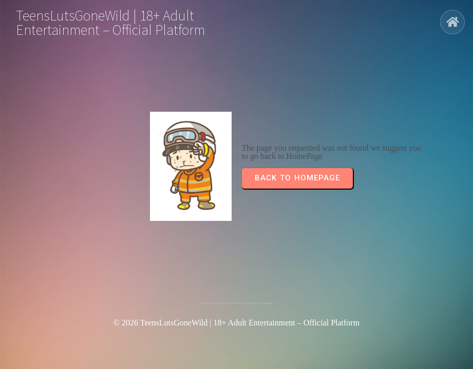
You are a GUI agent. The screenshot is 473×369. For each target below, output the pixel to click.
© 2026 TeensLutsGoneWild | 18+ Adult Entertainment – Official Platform (236, 322)
